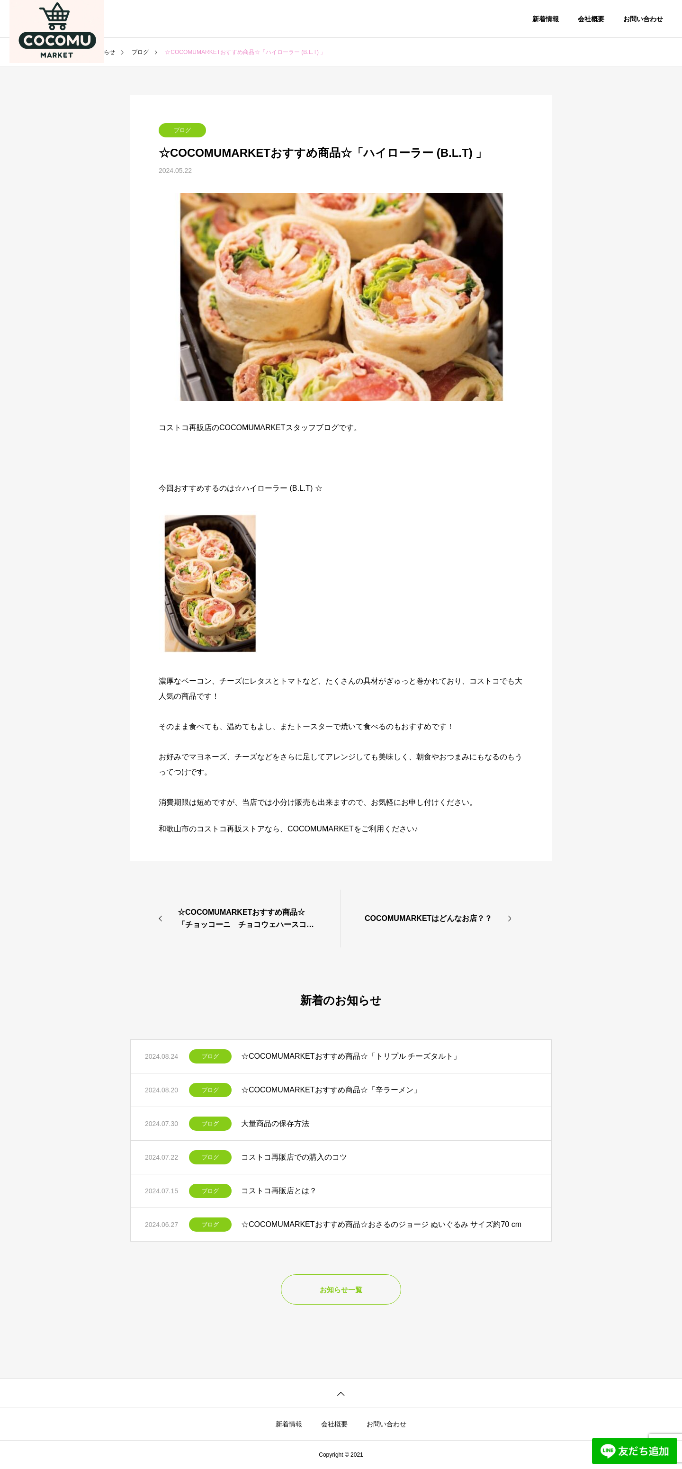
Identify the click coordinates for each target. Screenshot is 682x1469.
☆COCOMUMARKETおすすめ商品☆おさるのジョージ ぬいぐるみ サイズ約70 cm (381, 1224)
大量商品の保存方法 (275, 1123)
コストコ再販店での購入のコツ (294, 1157)
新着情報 (545, 19)
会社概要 (591, 19)
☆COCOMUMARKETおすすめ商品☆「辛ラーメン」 (331, 1090)
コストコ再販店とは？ (279, 1191)
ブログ (182, 130)
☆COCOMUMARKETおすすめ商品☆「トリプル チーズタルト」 (351, 1056)
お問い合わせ (643, 19)
